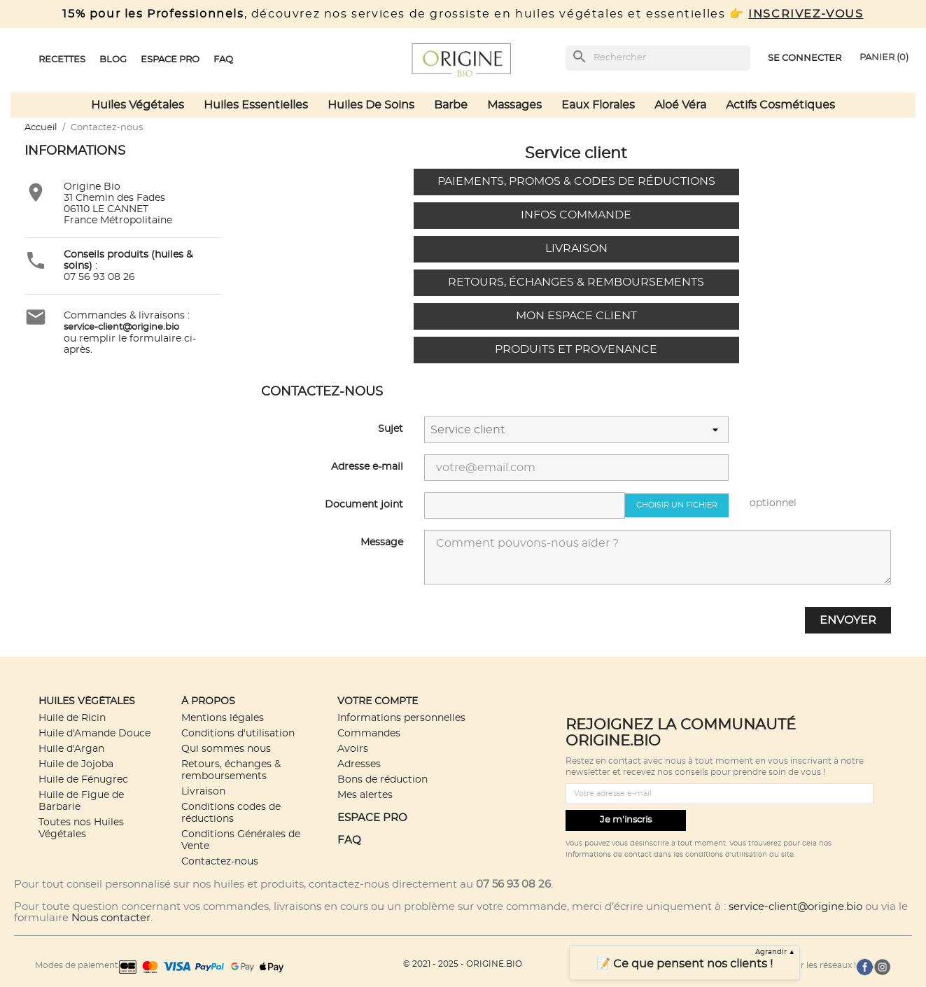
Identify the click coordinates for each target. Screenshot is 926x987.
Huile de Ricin (72, 718)
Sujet (390, 429)
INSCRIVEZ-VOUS (805, 14)
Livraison (576, 248)
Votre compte (377, 701)
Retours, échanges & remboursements (576, 282)
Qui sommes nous (226, 748)
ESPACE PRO (372, 818)
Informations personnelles (401, 718)
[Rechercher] (658, 58)
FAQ (349, 840)
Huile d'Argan (71, 748)
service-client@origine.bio (795, 907)
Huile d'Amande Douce (94, 733)
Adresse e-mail (367, 467)
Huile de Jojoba (75, 764)
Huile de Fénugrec (83, 779)
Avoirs (352, 748)
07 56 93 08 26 (99, 277)
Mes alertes (365, 795)
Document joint (364, 505)
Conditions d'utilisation (238, 733)
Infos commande (576, 214)
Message (381, 542)
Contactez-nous (219, 861)
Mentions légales (222, 718)
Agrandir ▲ (775, 951)
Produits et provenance (576, 349)
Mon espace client (576, 315)
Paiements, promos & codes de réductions (576, 181)
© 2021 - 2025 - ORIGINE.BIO (462, 964)
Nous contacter (110, 918)
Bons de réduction (382, 779)
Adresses (359, 764)
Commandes (368, 733)
